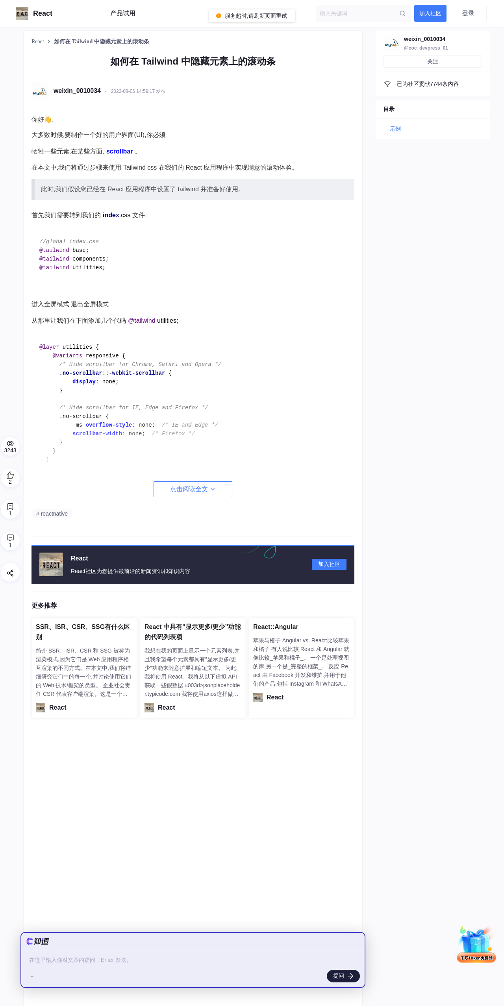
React (38, 41)
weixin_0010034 (424, 39)
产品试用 (122, 13)
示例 (395, 129)
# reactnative (52, 513)
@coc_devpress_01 (426, 48)
